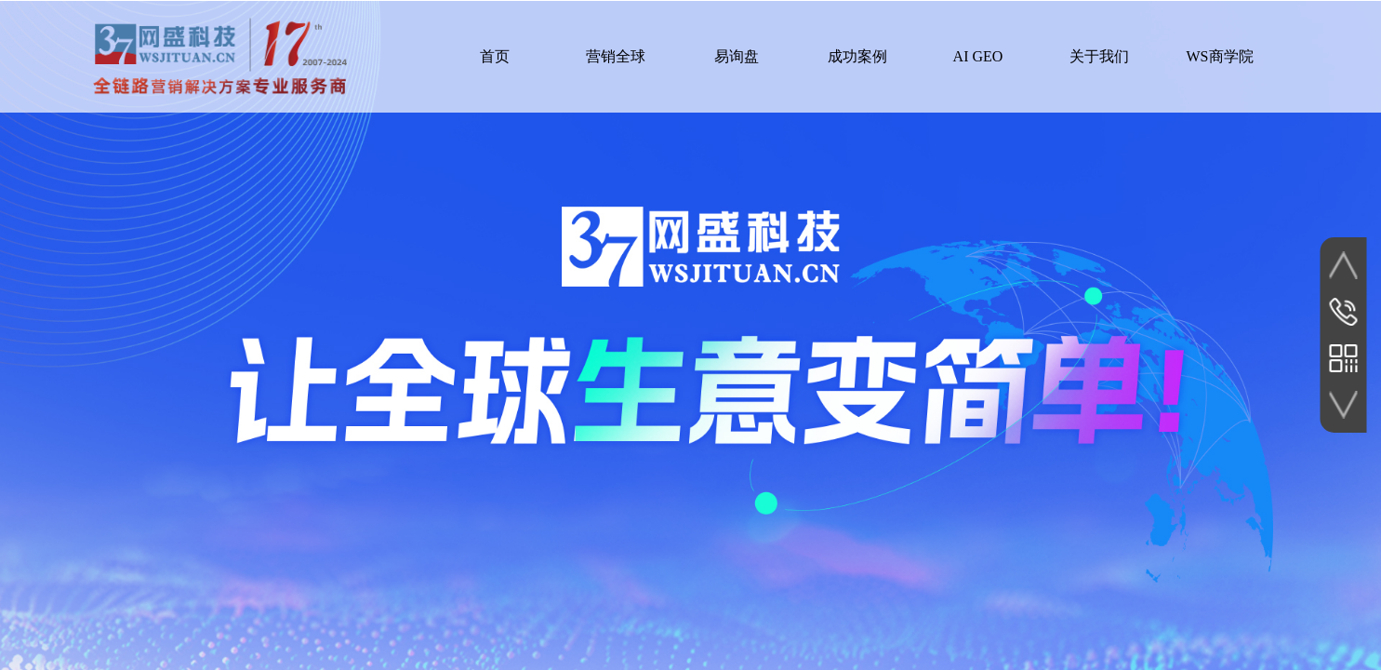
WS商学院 (1220, 56)
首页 (495, 56)
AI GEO (978, 56)
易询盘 (736, 56)
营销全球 (615, 56)
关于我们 (1099, 56)
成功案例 (857, 56)
